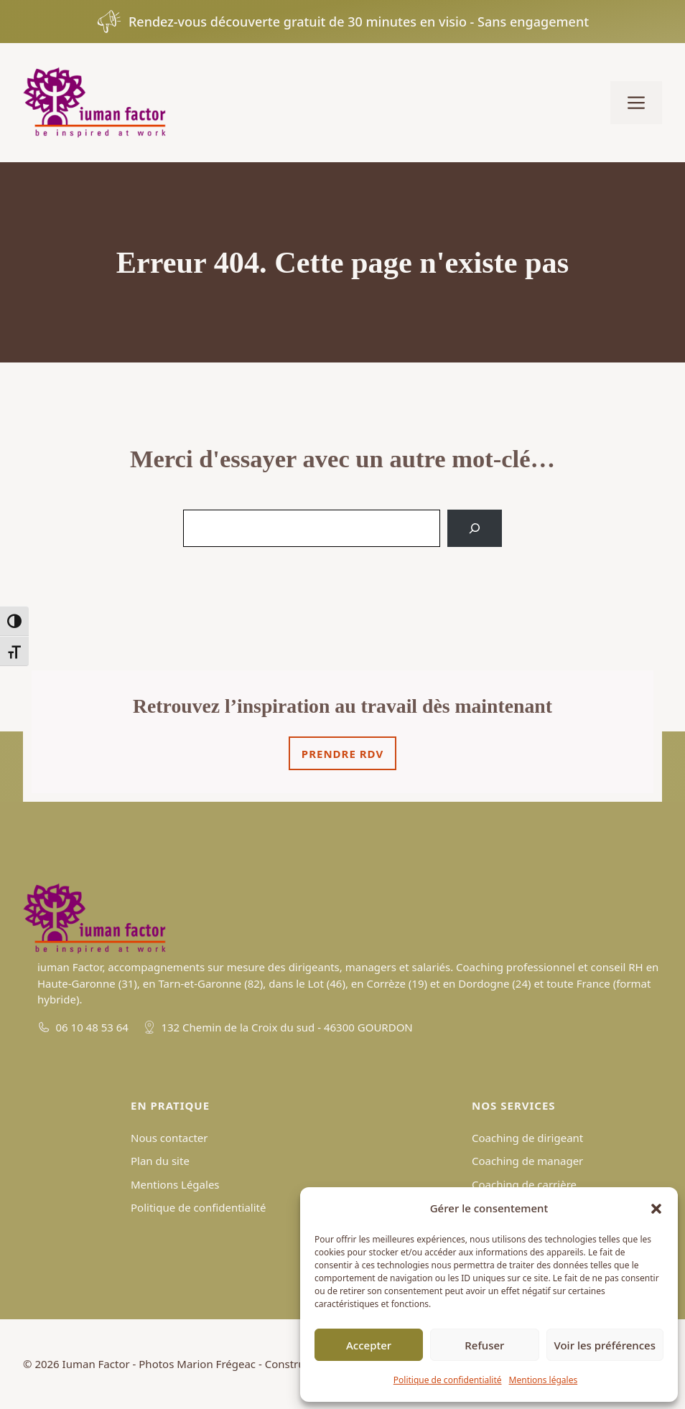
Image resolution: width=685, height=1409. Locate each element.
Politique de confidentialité (447, 1380)
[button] (656, 1209)
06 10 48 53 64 (92, 1027)
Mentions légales (543, 1380)
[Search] (474, 528)
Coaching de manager (527, 1160)
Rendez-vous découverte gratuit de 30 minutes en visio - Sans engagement (359, 21)
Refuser (484, 1345)
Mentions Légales (175, 1184)
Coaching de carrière (524, 1184)
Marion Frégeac (216, 1364)
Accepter (368, 1345)
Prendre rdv (342, 753)
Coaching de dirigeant (527, 1138)
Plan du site (160, 1160)
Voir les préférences (605, 1345)
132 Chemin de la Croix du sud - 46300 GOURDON (286, 1027)
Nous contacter (169, 1138)
